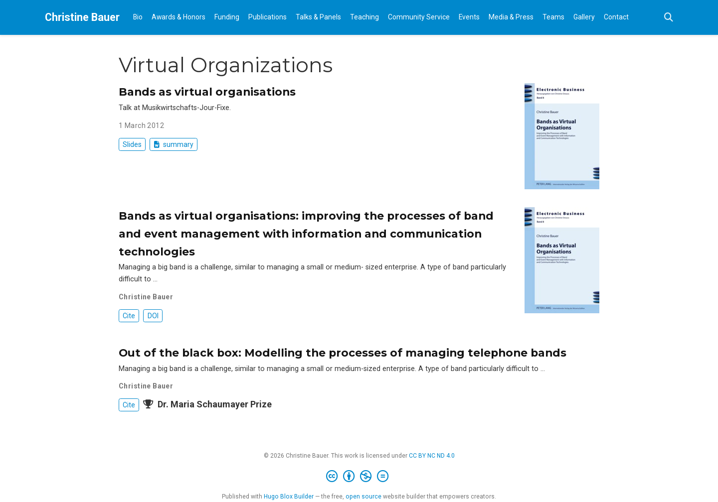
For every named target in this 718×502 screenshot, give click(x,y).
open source (363, 496)
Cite (129, 316)
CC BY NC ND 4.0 (432, 455)
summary (174, 144)
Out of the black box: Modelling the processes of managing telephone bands (342, 352)
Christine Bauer (82, 17)
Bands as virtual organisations (207, 91)
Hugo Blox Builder (289, 496)
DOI (153, 316)
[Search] (668, 17)
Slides (132, 144)
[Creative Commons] (359, 476)
